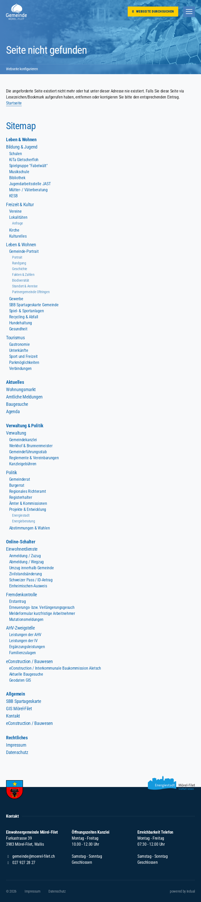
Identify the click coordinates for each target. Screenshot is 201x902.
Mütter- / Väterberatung (28, 189)
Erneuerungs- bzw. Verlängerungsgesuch (42, 607)
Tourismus (15, 337)
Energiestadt (20, 515)
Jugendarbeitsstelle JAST (30, 183)
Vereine (15, 211)
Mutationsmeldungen (26, 619)
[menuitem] (100, 139)
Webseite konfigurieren (22, 69)
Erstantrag (17, 601)
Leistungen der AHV (25, 634)
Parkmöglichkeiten (24, 362)
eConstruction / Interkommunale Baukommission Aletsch (55, 668)
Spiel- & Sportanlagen (26, 310)
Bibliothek (17, 177)
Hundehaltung (20, 322)
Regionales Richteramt (27, 491)
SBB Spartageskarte (23, 701)
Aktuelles (15, 382)
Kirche (14, 230)
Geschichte (19, 269)
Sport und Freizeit (23, 356)
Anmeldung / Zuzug (25, 555)
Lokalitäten (18, 217)
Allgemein (15, 694)
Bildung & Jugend (21, 147)
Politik (11, 472)
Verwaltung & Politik (24, 425)
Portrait (17, 257)
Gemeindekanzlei (23, 439)
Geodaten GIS (20, 680)
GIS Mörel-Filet (19, 708)
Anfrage (17, 223)
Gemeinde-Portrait (24, 251)
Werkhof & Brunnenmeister (31, 445)
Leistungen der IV (23, 640)
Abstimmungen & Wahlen (29, 528)
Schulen (15, 153)
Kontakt (13, 716)
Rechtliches (17, 737)
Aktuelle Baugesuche (26, 674)
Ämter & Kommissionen (28, 503)
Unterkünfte (18, 350)
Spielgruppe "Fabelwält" (28, 165)
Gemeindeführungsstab (28, 451)
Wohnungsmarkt (21, 389)
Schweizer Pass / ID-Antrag (31, 579)
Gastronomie (19, 344)
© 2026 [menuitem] (11, 891)
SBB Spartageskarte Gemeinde (34, 304)
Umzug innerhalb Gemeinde (31, 567)
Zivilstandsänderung (25, 573)
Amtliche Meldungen (24, 397)
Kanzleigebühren (22, 463)
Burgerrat (16, 485)
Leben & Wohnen (21, 139)
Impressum (16, 745)
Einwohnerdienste (21, 549)
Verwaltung (16, 433)
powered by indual (182, 891)
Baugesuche (17, 404)
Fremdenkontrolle (21, 594)
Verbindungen (20, 368)
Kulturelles (18, 236)
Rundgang (19, 263)
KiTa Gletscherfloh (23, 159)
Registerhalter (20, 497)
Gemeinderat (19, 479)
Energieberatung (23, 521)
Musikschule (19, 171)
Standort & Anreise (24, 286)
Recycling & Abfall (23, 316)
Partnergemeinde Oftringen (30, 292)
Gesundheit (18, 328)
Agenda (13, 411)
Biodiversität (20, 280)
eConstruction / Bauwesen (29, 661)
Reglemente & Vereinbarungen (34, 457)
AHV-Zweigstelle (20, 628)
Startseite (14, 103)
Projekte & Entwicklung (27, 509)
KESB (13, 195)
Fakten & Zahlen (23, 274)
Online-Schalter (20, 541)
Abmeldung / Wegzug (26, 561)
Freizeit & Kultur (20, 204)
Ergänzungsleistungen (27, 646)
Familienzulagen (22, 652)
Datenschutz (17, 752)
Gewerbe (16, 298)
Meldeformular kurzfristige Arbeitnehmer (42, 613)
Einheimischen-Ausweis (28, 585)
